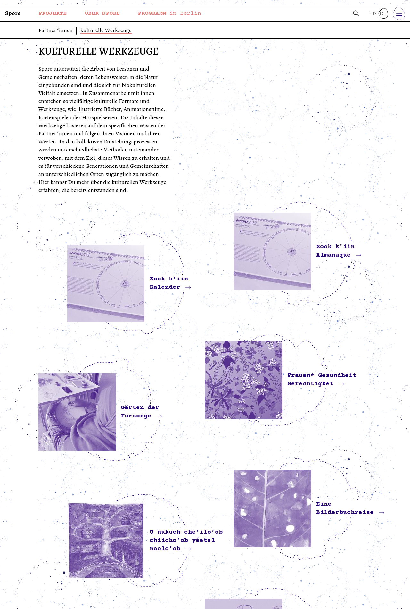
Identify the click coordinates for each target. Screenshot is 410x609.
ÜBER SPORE (102, 13)
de (383, 13)
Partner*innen (55, 30)
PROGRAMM (169, 13)
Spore (12, 13)
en (373, 13)
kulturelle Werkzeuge (106, 30)
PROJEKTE (52, 13)
